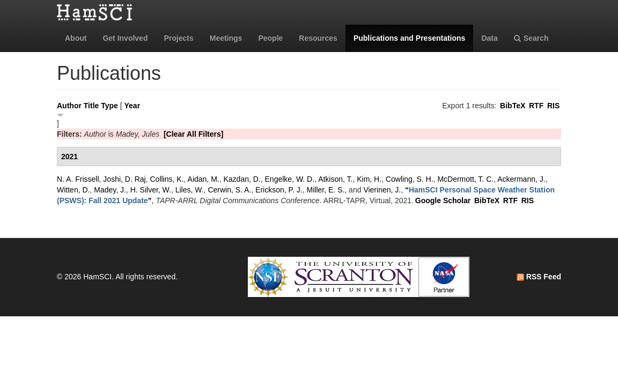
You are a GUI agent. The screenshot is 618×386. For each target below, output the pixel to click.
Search (531, 38)
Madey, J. (110, 189)
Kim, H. (369, 179)
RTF (536, 105)
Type (109, 105)
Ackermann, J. (521, 179)
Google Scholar (442, 200)
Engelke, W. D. (290, 179)
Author (69, 105)
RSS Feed (539, 276)
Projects (178, 38)
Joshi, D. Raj (124, 179)
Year (132, 105)
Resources (318, 38)
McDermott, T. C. (465, 179)
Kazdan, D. (241, 179)
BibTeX (512, 105)
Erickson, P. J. (279, 189)
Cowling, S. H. (409, 179)
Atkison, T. (335, 179)
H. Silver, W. (150, 189)
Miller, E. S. (326, 189)
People (270, 38)
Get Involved (125, 38)
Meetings (226, 38)
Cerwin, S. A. (229, 189)
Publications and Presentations (410, 38)
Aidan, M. (203, 179)
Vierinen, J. (382, 189)
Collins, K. (167, 179)
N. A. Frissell (78, 179)
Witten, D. (73, 189)
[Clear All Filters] (194, 134)
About (75, 38)
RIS (553, 105)
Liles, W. (189, 189)
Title (91, 105)
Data (489, 38)
